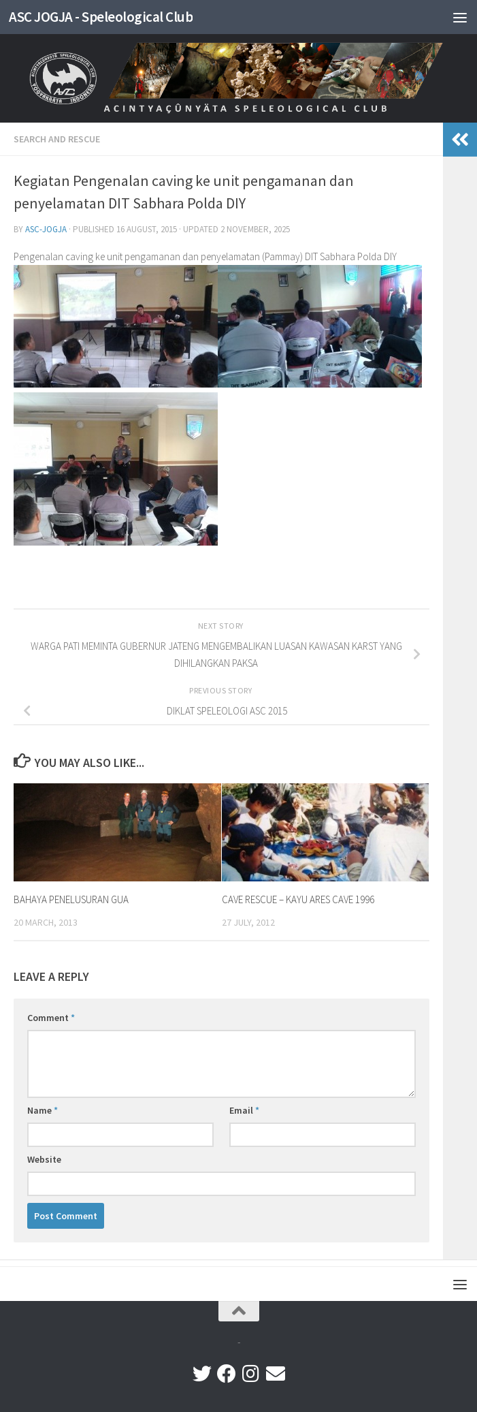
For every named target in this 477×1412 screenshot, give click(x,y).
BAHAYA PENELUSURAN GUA (71, 899)
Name (42, 1110)
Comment (51, 1017)
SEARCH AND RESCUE (57, 139)
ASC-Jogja (46, 229)
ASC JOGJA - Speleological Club (101, 16)
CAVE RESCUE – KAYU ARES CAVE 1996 (298, 899)
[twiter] (202, 1373)
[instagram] (251, 1373)
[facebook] (226, 1373)
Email (244, 1110)
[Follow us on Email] (275, 1373)
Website (44, 1159)
